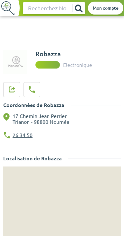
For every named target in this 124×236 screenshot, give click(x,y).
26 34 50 (23, 135)
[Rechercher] (78, 8)
